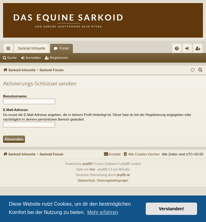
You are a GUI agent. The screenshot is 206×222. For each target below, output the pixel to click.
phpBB (87, 164)
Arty (92, 169)
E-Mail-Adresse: (16, 110)
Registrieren (59, 58)
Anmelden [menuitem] (188, 49)
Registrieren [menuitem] (199, 49)
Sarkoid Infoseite (31, 48)
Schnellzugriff (9, 49)
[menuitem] (176, 48)
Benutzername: (15, 96)
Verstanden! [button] (171, 208)
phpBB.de (123, 175)
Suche (12, 58)
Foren (64, 48)
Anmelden (33, 58)
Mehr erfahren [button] (102, 212)
